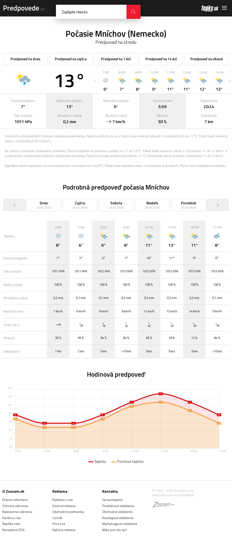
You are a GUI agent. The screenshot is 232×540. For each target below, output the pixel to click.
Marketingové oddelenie (119, 523)
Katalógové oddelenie (118, 517)
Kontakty (110, 491)
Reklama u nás (62, 499)
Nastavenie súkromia (17, 511)
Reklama (59, 491)
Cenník (57, 517)
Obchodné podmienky (68, 511)
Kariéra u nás (11, 517)
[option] (106, 80)
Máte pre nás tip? (114, 529)
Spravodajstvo (112, 499)
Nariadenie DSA (13, 529)
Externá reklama (63, 505)
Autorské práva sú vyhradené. (173, 494)
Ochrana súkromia (15, 505)
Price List (58, 523)
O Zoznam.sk (13, 491)
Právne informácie (15, 499)
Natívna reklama (63, 529)
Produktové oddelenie (118, 505)
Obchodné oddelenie (117, 511)
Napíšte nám (11, 523)
